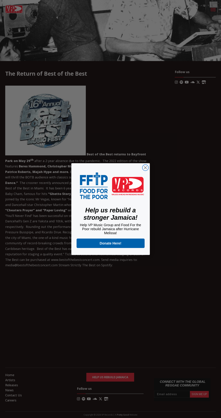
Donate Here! (110, 243)
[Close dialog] (145, 168)
